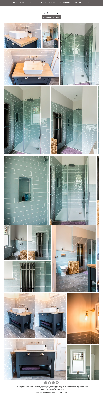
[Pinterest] (53, 382)
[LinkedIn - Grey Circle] (57, 382)
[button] (32, 3)
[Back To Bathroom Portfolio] (51, 17)
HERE (47, 389)
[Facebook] (49, 382)
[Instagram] (45, 382)
